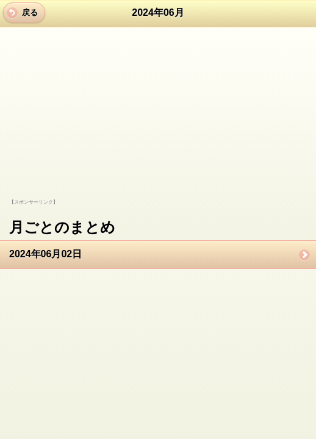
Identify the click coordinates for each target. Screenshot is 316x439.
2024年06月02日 (45, 254)
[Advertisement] (93, 122)
